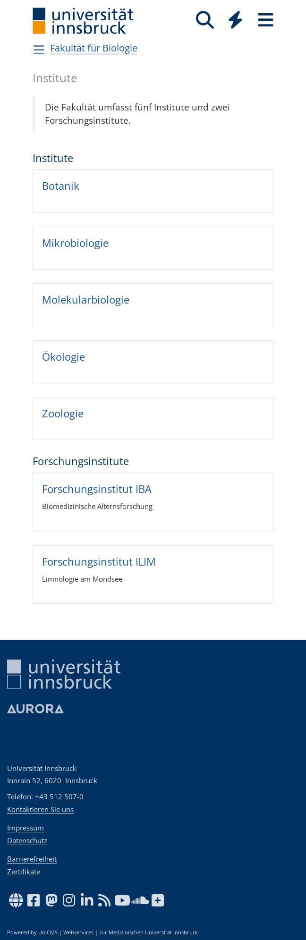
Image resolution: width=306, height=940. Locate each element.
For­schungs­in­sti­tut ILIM (99, 561)
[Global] (235, 21)
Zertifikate (23, 871)
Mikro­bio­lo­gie (75, 242)
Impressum (25, 827)
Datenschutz (27, 840)
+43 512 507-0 (59, 796)
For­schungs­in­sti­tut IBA (97, 489)
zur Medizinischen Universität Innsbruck (148, 932)
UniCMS (48, 932)
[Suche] (205, 20)
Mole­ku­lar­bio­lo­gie (85, 299)
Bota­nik (60, 185)
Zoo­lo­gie (63, 413)
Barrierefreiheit (32, 859)
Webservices (78, 932)
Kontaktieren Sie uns (40, 809)
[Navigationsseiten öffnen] (39, 49)
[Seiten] (265, 20)
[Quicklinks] (235, 20)
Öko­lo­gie (63, 356)
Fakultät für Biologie (93, 48)
